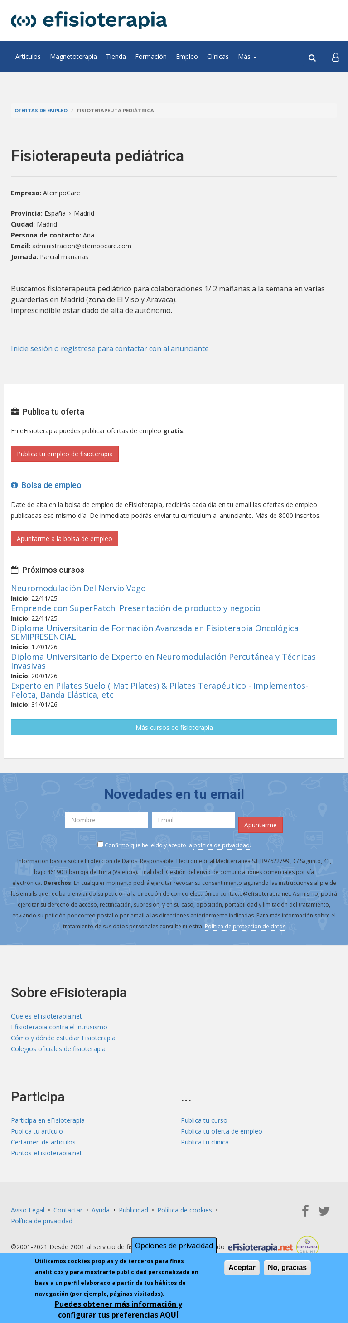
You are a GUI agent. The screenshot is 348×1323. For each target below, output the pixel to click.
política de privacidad (221, 845)
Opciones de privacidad (174, 1246)
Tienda (116, 56)
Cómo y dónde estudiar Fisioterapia (63, 1037)
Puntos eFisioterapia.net (46, 1153)
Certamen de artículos (43, 1142)
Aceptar (242, 1267)
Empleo (187, 56)
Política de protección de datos (245, 926)
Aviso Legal (27, 1210)
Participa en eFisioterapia (48, 1120)
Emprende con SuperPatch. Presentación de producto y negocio (136, 608)
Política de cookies (184, 1210)
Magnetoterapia (73, 56)
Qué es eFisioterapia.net (46, 1016)
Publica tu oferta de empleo (221, 1131)
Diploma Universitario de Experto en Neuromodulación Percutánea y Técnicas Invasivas (163, 661)
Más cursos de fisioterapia (174, 727)
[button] (336, 56)
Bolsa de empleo (46, 485)
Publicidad (133, 1210)
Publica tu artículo (37, 1131)
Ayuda (101, 1210)
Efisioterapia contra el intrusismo (59, 1027)
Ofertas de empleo (41, 110)
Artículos (28, 56)
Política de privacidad (41, 1221)
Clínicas (218, 56)
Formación (151, 56)
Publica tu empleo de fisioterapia (65, 453)
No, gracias (287, 1267)
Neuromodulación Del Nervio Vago (78, 588)
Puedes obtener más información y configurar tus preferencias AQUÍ (118, 1309)
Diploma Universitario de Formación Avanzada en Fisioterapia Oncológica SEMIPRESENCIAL (155, 632)
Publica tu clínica (205, 1142)
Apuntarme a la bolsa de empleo (64, 538)
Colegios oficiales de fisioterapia (58, 1048)
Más (247, 56)
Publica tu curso (204, 1120)
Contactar (67, 1210)
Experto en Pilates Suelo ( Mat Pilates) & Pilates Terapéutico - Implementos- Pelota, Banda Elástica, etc (159, 690)
